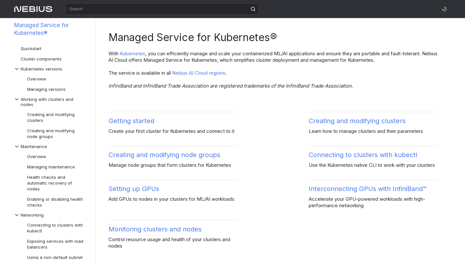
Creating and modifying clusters (357, 121)
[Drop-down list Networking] (51, 215)
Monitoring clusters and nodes (155, 229)
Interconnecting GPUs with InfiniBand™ (368, 189)
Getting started (131, 121)
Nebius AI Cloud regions (198, 73)
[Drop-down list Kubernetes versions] (51, 69)
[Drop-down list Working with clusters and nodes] (51, 101)
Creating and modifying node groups (164, 155)
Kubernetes (132, 53)
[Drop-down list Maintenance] (51, 146)
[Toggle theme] (444, 9)
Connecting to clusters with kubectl (363, 155)
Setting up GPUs (133, 189)
